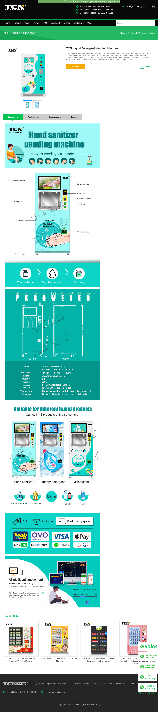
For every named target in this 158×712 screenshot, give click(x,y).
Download (55, 23)
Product (17, 23)
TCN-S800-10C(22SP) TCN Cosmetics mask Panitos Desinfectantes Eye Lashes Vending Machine (137, 661)
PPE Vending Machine (145, 33)
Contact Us (79, 23)
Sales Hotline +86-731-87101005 (95, 6)
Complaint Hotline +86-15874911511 (96, 13)
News (36, 23)
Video (90, 23)
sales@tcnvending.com (136, 6)
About (27, 23)
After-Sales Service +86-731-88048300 (97, 10)
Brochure (149, 66)
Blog (98, 704)
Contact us (76, 66)
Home (7, 23)
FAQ (45, 23)
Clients (67, 23)
